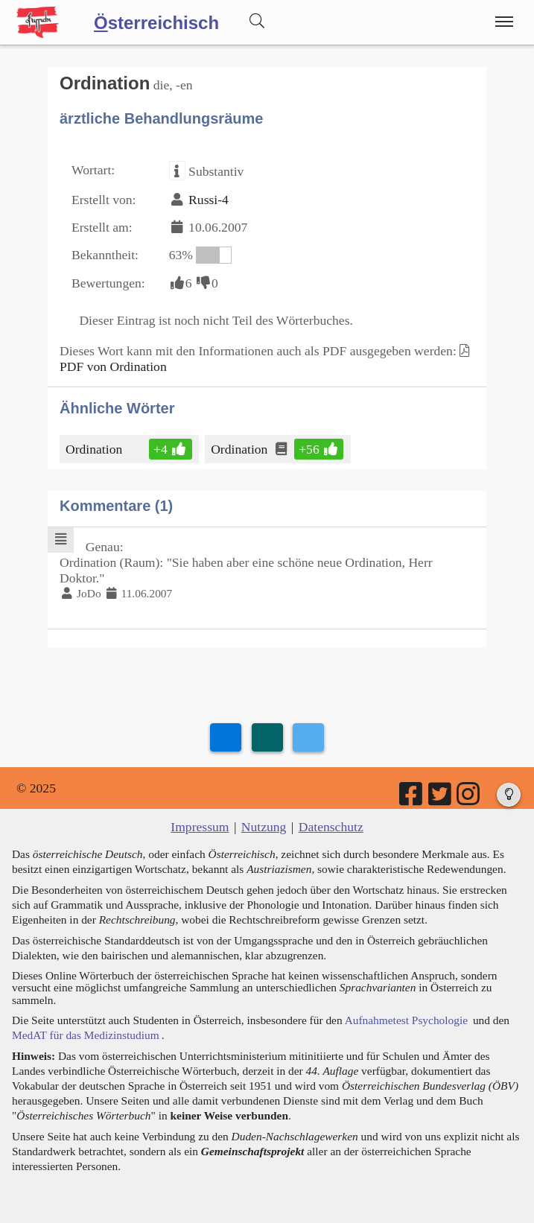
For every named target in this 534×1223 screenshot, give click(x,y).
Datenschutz (331, 826)
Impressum (200, 826)
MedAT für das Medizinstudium (85, 1035)
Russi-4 (208, 199)
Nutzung (264, 826)
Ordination (95, 449)
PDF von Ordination (113, 366)
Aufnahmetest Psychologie (406, 1020)
